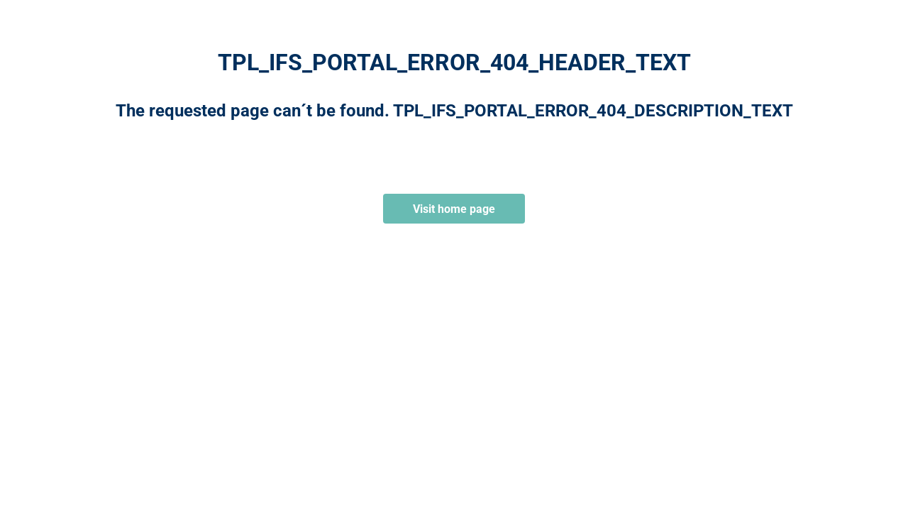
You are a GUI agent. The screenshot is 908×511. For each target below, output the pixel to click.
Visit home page (454, 209)
